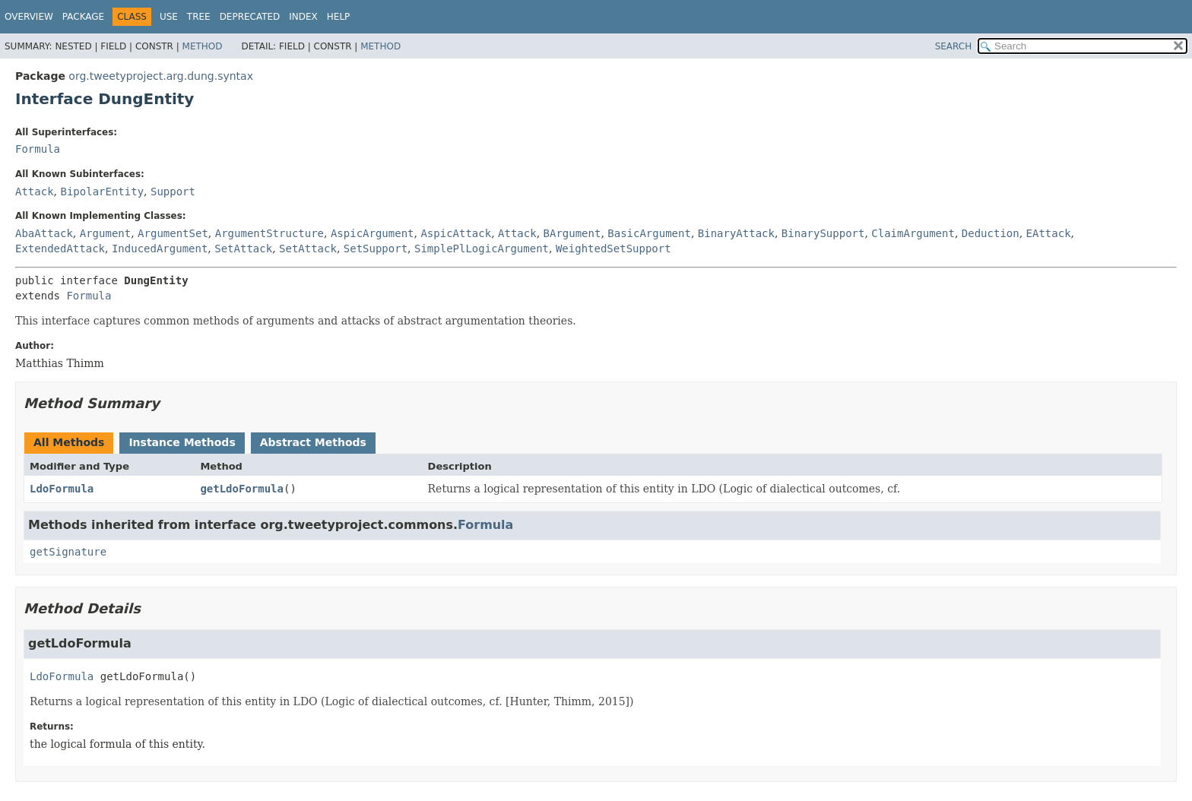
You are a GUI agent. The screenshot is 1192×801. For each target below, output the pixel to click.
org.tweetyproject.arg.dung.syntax (160, 76)
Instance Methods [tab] (181, 442)
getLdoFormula (242, 489)
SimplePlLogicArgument (481, 248)
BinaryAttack (736, 233)
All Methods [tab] (68, 442)
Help (338, 16)
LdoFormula (62, 489)
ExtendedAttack (60, 248)
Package (83, 16)
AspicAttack (455, 233)
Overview (29, 16)
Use (169, 16)
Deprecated (250, 16)
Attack (34, 191)
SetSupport (375, 248)
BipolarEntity (102, 191)
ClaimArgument (913, 233)
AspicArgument (372, 233)
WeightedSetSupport (613, 248)
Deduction (990, 233)
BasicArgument (649, 233)
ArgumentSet (173, 233)
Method (202, 46)
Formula (37, 149)
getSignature (68, 552)
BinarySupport (823, 233)
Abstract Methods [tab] (313, 442)
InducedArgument (160, 248)
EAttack (1048, 233)
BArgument (572, 233)
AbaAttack (44, 233)
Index (303, 16)
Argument (105, 233)
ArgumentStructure (269, 233)
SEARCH (953, 46)
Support (173, 191)
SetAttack (243, 248)
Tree (199, 16)
